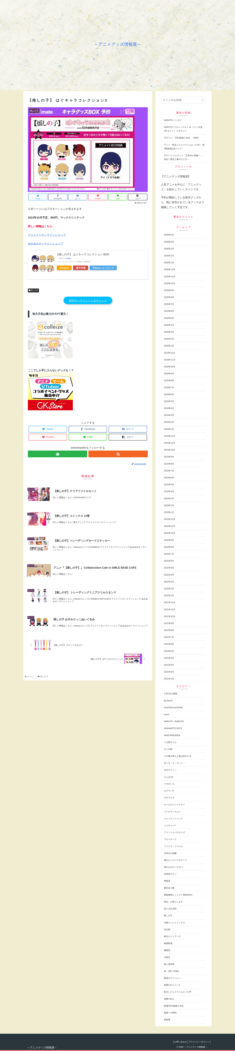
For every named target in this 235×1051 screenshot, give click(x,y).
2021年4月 (169, 658)
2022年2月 (169, 588)
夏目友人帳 (169, 888)
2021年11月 (169, 609)
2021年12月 (169, 602)
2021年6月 (169, 644)
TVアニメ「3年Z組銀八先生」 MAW (181, 138)
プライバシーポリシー (198, 1042)
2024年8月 (169, 380)
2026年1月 (169, 262)
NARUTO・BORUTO (174, 721)
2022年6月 (169, 561)
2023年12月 (169, 436)
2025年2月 (169, 339)
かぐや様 (168, 749)
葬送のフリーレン (172, 978)
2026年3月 (169, 249)
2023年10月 (169, 450)
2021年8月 (169, 630)
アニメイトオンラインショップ (47, 234)
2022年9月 (169, 540)
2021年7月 (169, 637)
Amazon (64, 267)
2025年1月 (169, 346)
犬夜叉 (167, 957)
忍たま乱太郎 (170, 908)
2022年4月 (169, 575)
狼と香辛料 (169, 964)
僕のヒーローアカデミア (175, 860)
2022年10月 (169, 533)
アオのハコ (169, 784)
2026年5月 (169, 235)
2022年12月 (169, 519)
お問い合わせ (178, 1042)
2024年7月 (169, 387)
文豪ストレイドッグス (174, 922)
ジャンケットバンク (173, 818)
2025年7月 (169, 304)
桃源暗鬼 (168, 943)
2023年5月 (169, 484)
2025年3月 (169, 332)
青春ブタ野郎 (170, 1013)
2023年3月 (169, 498)
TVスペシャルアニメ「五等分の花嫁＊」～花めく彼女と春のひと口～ (184, 157)
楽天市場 (80, 267)
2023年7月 (169, 470)
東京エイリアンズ (172, 936)
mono (166, 714)
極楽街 (167, 950)
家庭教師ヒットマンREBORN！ (179, 895)
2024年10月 (169, 366)
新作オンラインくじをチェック (88, 300)
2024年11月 (169, 359)
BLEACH (168, 700)
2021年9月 (169, 623)
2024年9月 (169, 373)
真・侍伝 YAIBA (171, 971)
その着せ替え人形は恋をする (177, 756)
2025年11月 (169, 276)
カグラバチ (169, 791)
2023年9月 (169, 457)
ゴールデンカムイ (172, 811)
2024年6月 (169, 394)
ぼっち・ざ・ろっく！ (174, 763)
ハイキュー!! (170, 825)
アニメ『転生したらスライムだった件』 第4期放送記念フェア (184, 147)
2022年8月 (169, 547)
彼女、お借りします (173, 902)
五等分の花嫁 (170, 853)
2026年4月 (169, 242)
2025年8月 (169, 297)
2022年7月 (169, 554)
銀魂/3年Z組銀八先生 (174, 1006)
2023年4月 (169, 491)
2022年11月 (169, 526)
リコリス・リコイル (173, 846)
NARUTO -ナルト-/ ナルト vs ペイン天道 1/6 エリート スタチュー (183, 129)
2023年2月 (169, 505)
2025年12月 (169, 269)
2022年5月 (169, 568)
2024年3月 (169, 415)
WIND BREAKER (172, 735)
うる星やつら (170, 742)
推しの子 (33, 290)
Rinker (68, 258)
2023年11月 (169, 443)
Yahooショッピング (103, 267)
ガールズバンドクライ (174, 804)
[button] (202, 100)
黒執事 (167, 1019)
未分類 (167, 929)
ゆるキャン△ (170, 770)
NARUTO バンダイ (173, 120)
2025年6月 (169, 311)
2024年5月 (169, 401)
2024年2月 (169, 422)
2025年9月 (169, 290)
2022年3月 (169, 581)
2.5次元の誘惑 (170, 693)
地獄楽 (167, 881)
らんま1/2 (168, 777)
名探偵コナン (170, 874)
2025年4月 (169, 325)
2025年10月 (169, 283)
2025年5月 (169, 318)
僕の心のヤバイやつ (173, 867)
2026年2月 (169, 255)
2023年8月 (169, 464)
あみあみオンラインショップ (45, 243)
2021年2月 (169, 672)
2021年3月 (169, 665)
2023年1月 (169, 512)
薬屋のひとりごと (172, 985)
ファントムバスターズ (174, 832)
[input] (183, 100)
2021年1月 (169, 678)
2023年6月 (169, 477)
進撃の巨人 (169, 999)
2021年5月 (169, 651)
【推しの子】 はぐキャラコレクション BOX (82, 254)
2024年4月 (169, 408)
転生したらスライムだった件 (177, 992)
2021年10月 (169, 616)
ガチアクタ (169, 797)
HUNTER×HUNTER (173, 707)
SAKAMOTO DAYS (173, 728)
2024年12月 (169, 353)
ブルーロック (170, 839)
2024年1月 (169, 429)
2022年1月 (169, 595)
